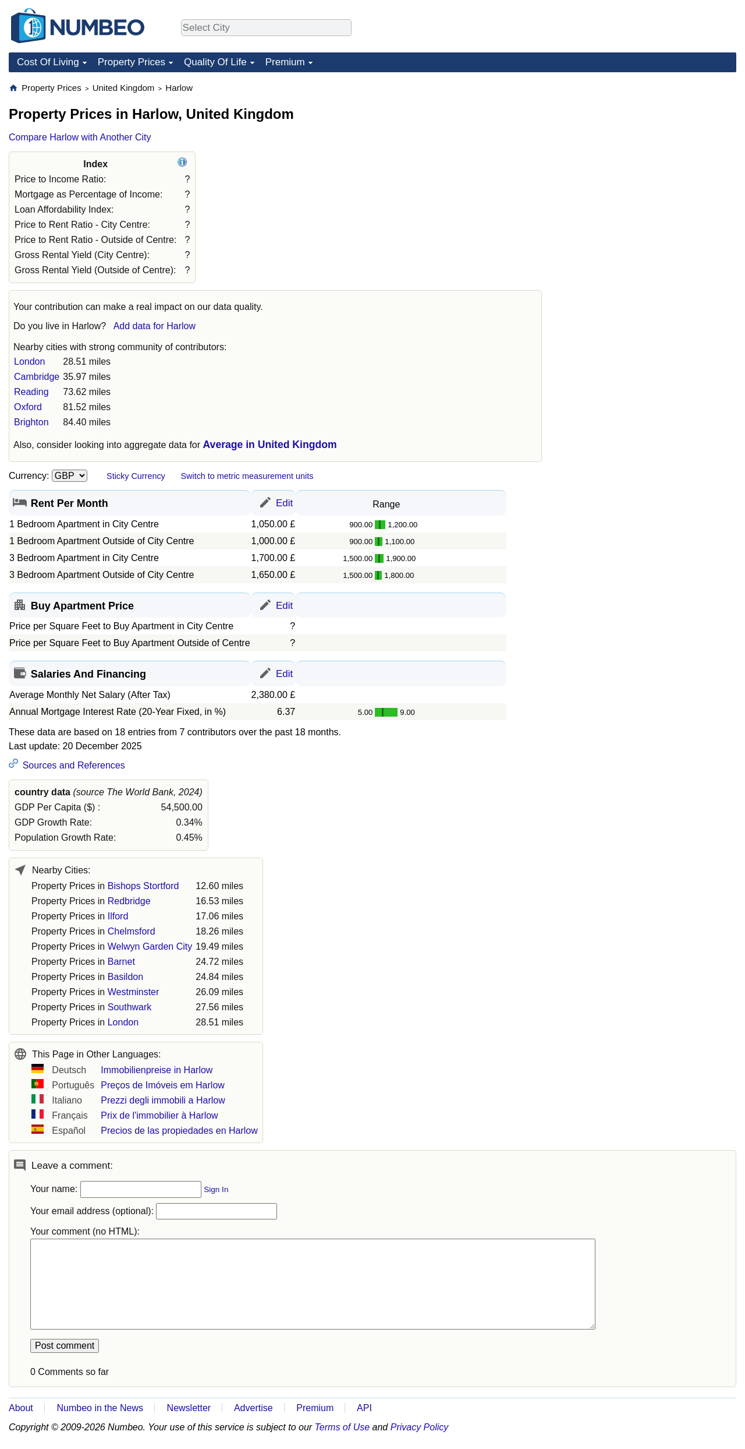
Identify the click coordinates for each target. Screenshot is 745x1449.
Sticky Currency (136, 476)
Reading (31, 392)
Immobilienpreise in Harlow (156, 1070)
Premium (285, 62)
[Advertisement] (649, 155)
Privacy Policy (420, 1427)
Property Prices (131, 62)
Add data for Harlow (154, 326)
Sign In (216, 1189)
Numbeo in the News (99, 1408)
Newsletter (189, 1408)
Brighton (31, 422)
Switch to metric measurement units (246, 476)
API (364, 1408)
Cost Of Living (48, 62)
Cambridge (36, 377)
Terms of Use (342, 1427)
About (21, 1408)
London (29, 361)
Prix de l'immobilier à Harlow (159, 1115)
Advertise (253, 1408)
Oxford (28, 407)
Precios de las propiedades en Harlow (179, 1131)
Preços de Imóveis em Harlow (163, 1085)
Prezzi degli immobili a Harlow (163, 1100)
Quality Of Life (215, 62)
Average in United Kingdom (270, 444)
